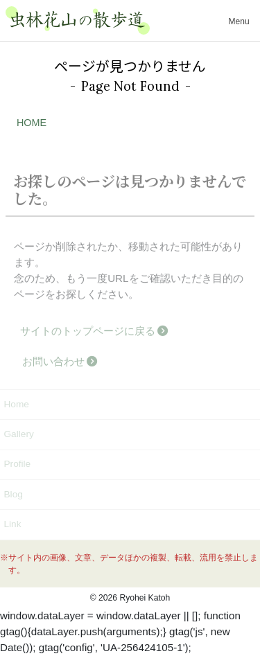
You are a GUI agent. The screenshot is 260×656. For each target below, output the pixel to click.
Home (15, 404)
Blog (12, 494)
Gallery (18, 434)
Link (12, 524)
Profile (17, 464)
